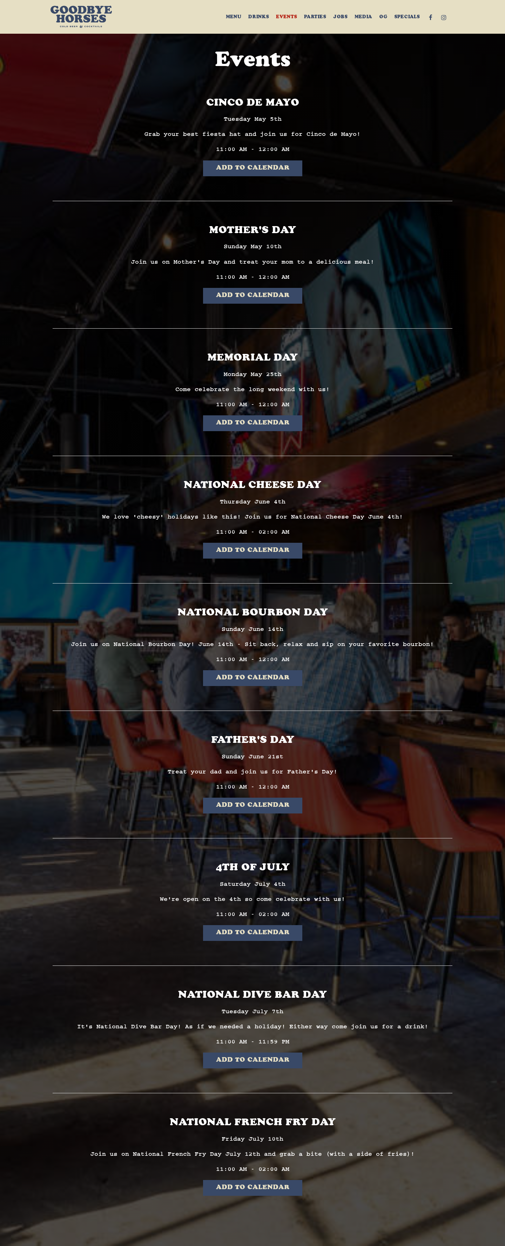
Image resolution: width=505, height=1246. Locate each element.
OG (383, 17)
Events (286, 17)
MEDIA (363, 17)
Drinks (258, 17)
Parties (315, 17)
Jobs (340, 17)
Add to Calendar (252, 168)
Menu (233, 17)
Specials (407, 17)
